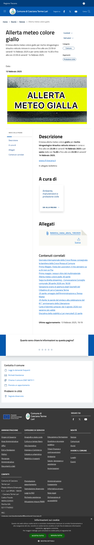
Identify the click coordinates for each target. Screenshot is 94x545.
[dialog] (47, 531)
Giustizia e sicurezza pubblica (56, 443)
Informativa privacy (55, 488)
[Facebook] (63, 11)
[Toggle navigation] (4, 11)
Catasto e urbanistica (32, 454)
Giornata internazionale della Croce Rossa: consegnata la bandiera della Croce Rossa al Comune (63, 261)
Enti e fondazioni (8, 450)
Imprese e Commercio (33, 450)
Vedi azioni (69, 38)
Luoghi (73, 457)
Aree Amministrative (9, 441)
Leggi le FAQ (29, 493)
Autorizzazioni (53, 468)
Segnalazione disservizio (34, 488)
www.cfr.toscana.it (47, 160)
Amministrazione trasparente (54, 483)
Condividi (68, 33)
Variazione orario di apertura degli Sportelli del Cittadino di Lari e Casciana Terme (59, 288)
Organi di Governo (8, 437)
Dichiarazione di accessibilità (54, 499)
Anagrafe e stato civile (33, 437)
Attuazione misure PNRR (34, 501)
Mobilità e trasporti (32, 458)
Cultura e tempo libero (33, 441)
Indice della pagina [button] (15, 133)
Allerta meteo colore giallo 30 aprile (54, 276)
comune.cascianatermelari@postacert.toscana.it (21, 516)
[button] (47, 541)
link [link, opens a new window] (70, 531)
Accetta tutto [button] (38, 536)
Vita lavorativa (30, 445)
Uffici (3, 445)
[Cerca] (89, 11)
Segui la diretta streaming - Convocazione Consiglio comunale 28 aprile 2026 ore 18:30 (62, 281)
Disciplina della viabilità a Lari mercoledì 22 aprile (60, 313)
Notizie (22, 21)
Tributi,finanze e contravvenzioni (54, 450)
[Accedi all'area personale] (84, 3)
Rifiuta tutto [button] (56, 536)
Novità (13, 21)
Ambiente (51, 456)
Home (5, 21)
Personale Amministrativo (7, 460)
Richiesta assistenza (32, 497)
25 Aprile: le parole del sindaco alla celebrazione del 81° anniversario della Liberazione (62, 301)
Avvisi (73, 445)
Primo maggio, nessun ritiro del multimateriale (59, 273)
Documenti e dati (8, 466)
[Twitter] (69, 11)
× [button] (91, 519)
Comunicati (75, 441)
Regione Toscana (10, 3)
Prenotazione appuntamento (30, 483)
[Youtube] (75, 11)
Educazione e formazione (58, 437)
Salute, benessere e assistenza (55, 462)
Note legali (52, 493)
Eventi (73, 461)
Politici (4, 454)
